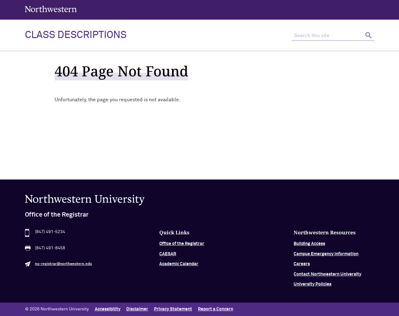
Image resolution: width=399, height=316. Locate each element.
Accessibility (107, 309)
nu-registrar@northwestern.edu (63, 266)
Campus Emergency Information (326, 256)
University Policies (312, 286)
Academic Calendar (178, 266)
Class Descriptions (76, 35)
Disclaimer (137, 309)
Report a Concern (215, 309)
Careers (302, 266)
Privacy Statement (173, 309)
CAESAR (167, 256)
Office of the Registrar (181, 246)
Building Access (309, 246)
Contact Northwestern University (327, 276)
